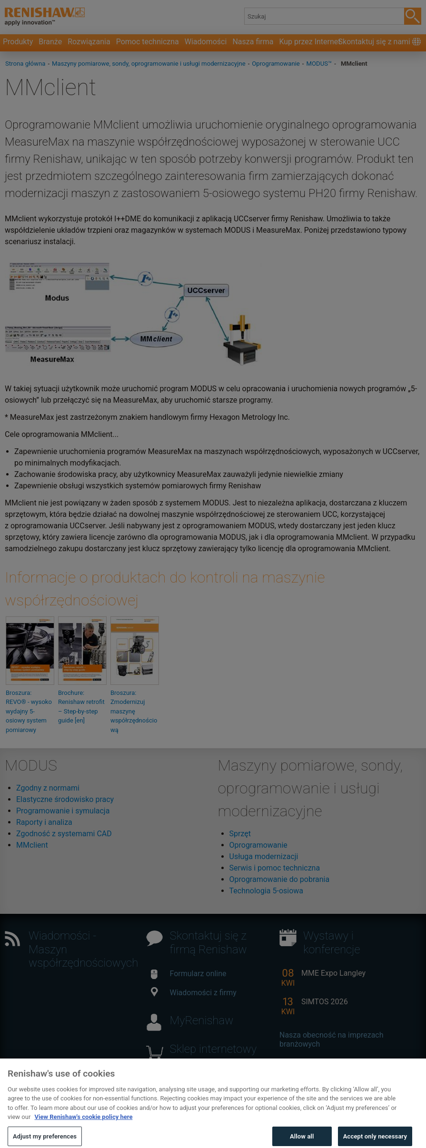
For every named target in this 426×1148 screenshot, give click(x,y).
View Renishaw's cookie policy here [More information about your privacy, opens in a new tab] (84, 1126)
